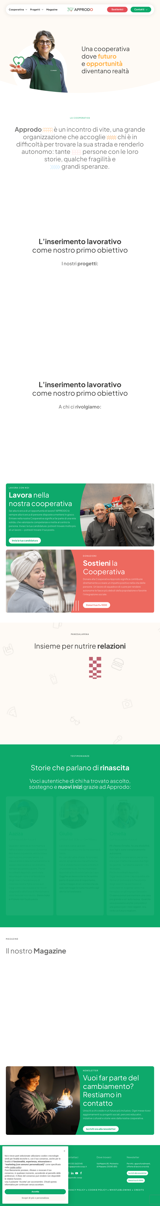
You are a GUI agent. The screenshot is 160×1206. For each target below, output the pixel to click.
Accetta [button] (35, 1191)
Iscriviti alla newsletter (137, 1173)
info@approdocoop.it (76, 1166)
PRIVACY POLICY (76, 1190)
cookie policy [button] (15, 1167)
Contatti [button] (141, 9)
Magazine (52, 9)
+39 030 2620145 (74, 1163)
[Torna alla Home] (80, 9)
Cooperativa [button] (18, 9)
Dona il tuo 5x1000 (135, 1180)
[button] (64, 1151)
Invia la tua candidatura (25, 541)
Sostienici (117, 9)
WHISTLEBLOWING (120, 1190)
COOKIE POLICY (97, 1190)
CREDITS (139, 1190)
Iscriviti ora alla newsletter (101, 1129)
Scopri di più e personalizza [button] (35, 1198)
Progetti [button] (36, 9)
